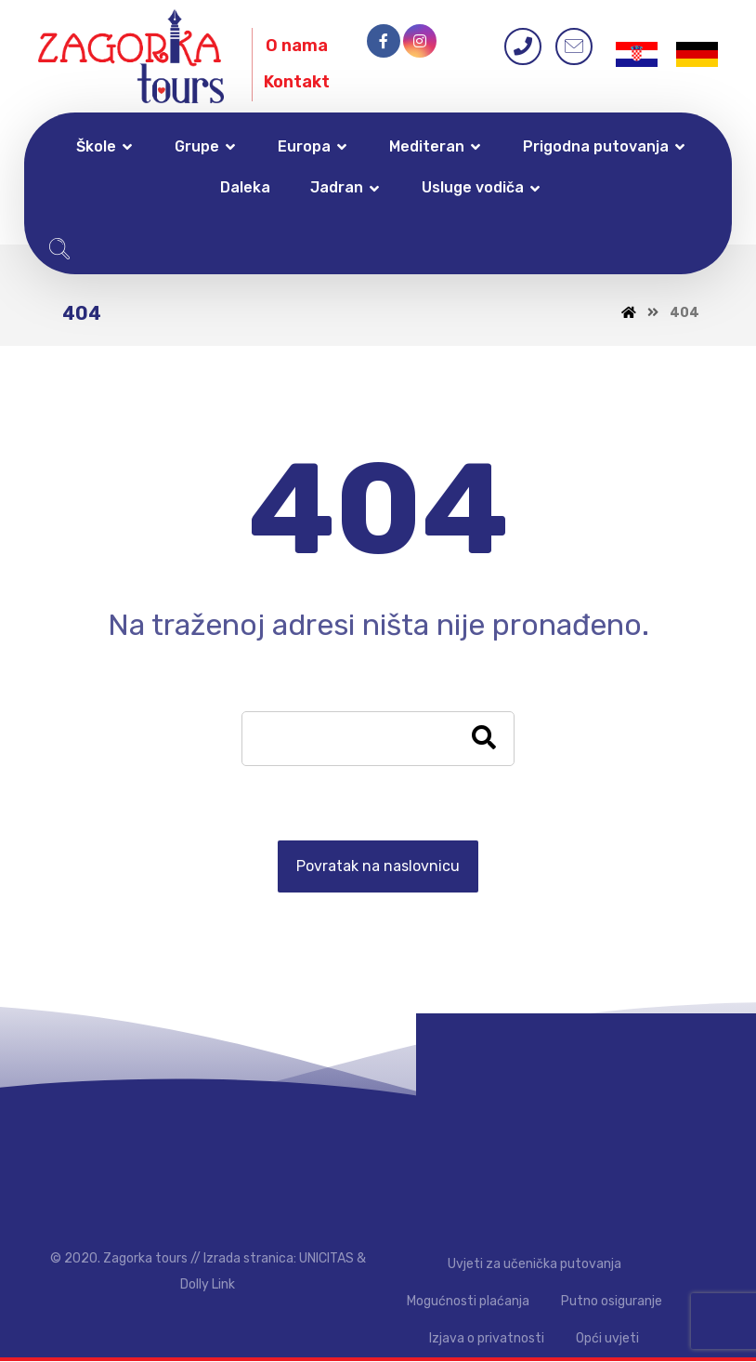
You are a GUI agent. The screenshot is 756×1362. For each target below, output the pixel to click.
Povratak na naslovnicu (378, 867)
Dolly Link (207, 1285)
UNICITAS (326, 1259)
